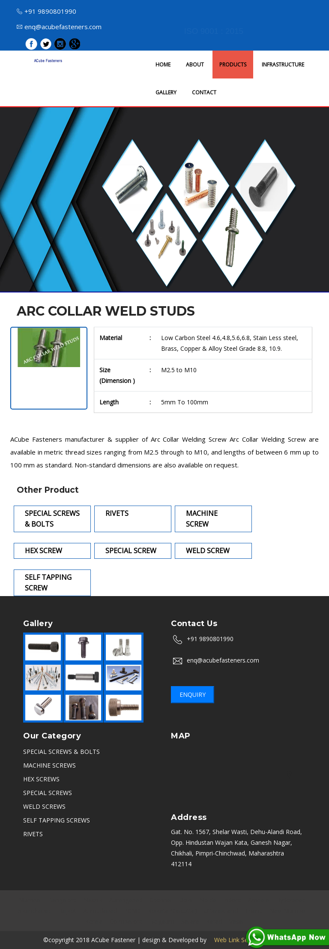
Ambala (258, 900)
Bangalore (62, 900)
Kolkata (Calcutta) (172, 911)
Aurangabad (126, 900)
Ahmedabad (100, 911)
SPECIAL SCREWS (47, 793)
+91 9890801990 (46, 11)
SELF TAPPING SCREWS (56, 820)
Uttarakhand (221, 911)
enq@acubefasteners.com (59, 26)
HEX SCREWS (41, 779)
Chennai (161, 900)
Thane (254, 911)
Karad (214, 921)
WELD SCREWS (44, 806)
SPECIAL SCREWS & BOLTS (61, 751)
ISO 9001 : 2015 (213, 31)
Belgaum (162, 921)
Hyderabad (291, 900)
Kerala (94, 921)
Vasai (236, 921)
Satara (190, 921)
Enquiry (192, 694)
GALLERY (166, 92)
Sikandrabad (35, 911)
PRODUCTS (232, 64)
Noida (208, 900)
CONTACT (204, 92)
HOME (163, 64)
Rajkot (68, 911)
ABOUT (195, 64)
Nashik (93, 900)
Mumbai (29, 900)
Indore (232, 900)
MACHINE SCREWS (49, 765)
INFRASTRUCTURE (283, 64)
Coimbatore (126, 921)
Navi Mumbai (287, 911)
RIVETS (33, 834)
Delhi (186, 900)
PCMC (132, 911)
